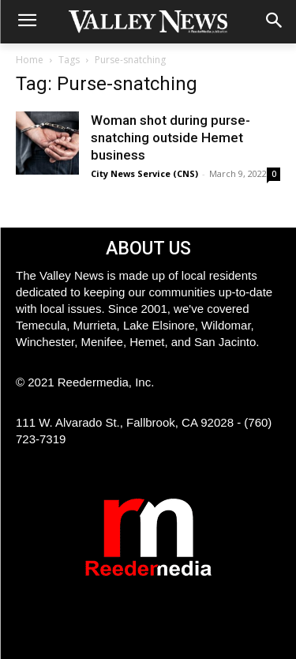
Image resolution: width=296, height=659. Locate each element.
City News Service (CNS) (144, 173)
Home (29, 59)
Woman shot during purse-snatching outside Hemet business (170, 137)
